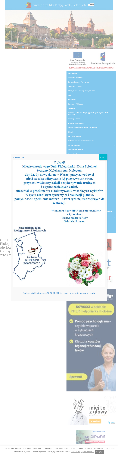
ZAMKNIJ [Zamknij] (103, 157)
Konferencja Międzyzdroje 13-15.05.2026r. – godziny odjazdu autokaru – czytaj (59, 293)
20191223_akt (19, 157)
